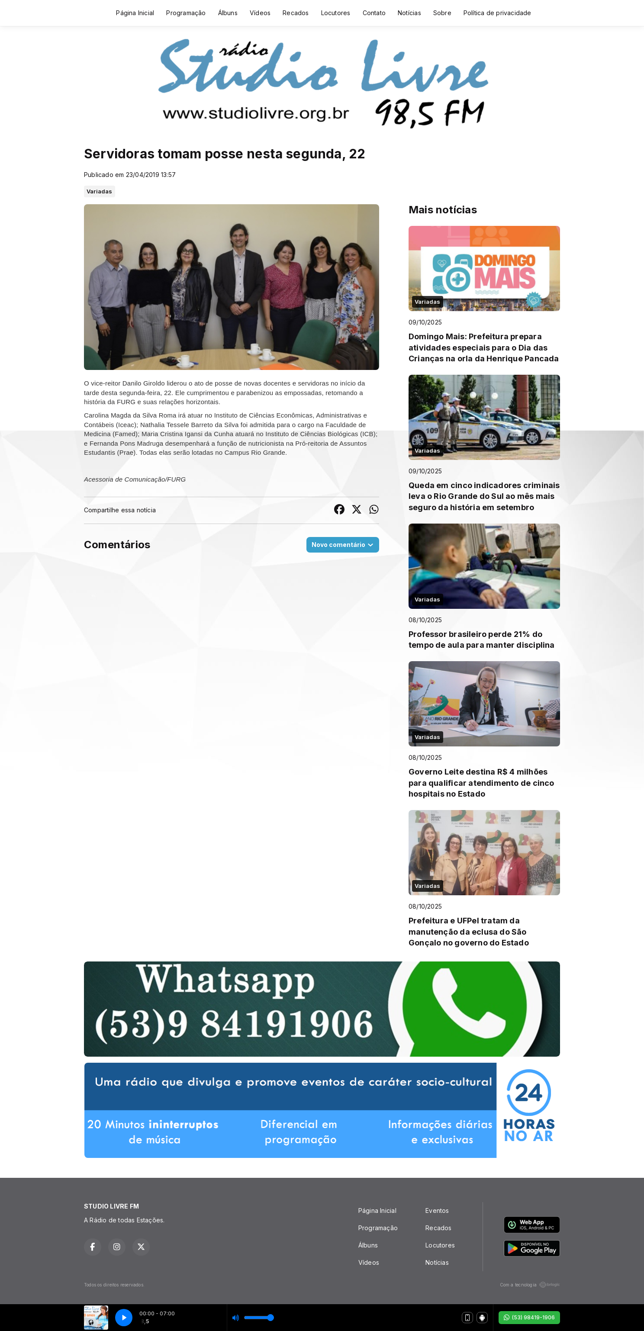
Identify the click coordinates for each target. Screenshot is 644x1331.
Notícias (409, 12)
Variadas (100, 191)
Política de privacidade (497, 12)
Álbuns (228, 12)
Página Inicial (135, 12)
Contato (374, 12)
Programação (186, 12)
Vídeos (260, 12)
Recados (296, 12)
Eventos (437, 1210)
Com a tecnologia (530, 1285)
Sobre (442, 12)
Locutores (336, 12)
